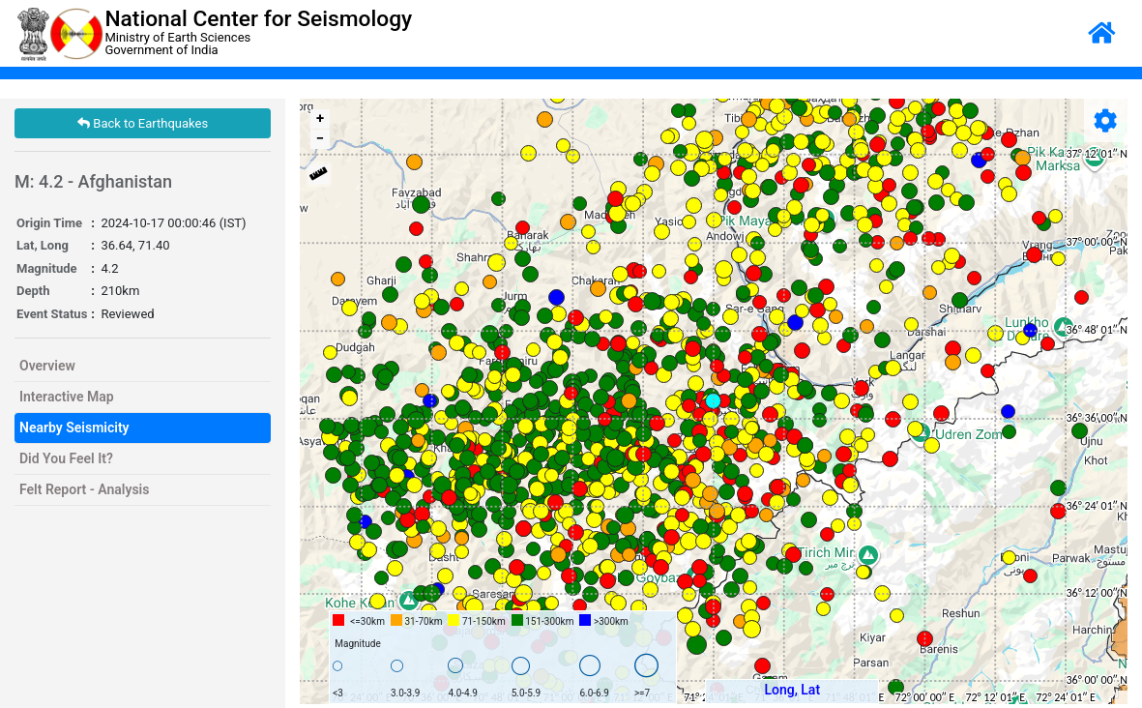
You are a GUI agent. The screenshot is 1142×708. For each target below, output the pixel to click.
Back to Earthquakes (142, 123)
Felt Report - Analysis (84, 489)
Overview (47, 365)
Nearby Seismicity (74, 427)
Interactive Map (66, 396)
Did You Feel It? (66, 458)
